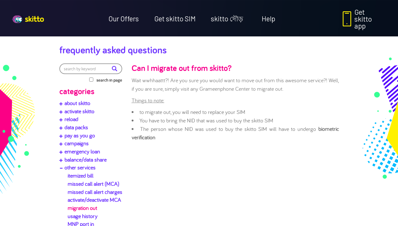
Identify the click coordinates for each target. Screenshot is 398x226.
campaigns (76, 143)
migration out (82, 208)
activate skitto (79, 111)
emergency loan (82, 151)
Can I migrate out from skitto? (182, 67)
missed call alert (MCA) (93, 183)
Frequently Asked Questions (113, 49)
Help (268, 18)
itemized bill (80, 175)
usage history (82, 216)
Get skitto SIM (175, 18)
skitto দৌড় (227, 18)
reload (71, 119)
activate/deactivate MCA (94, 199)
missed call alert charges (95, 192)
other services (79, 167)
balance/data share (85, 159)
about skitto (77, 103)
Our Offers (123, 18)
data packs (76, 127)
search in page (109, 80)
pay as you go (79, 135)
